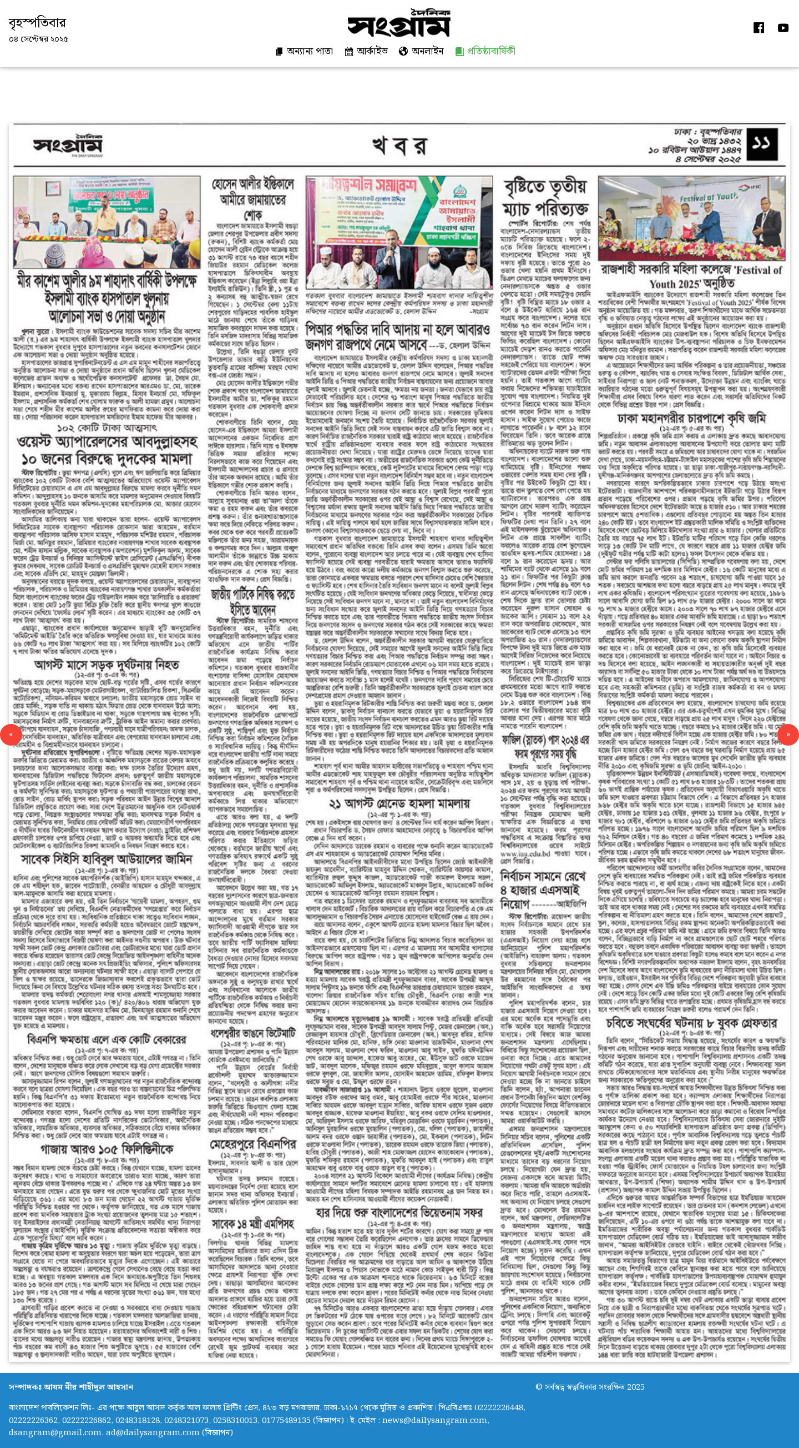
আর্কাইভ (366, 51)
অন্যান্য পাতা (303, 51)
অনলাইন (421, 51)
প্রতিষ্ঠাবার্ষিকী (484, 51)
